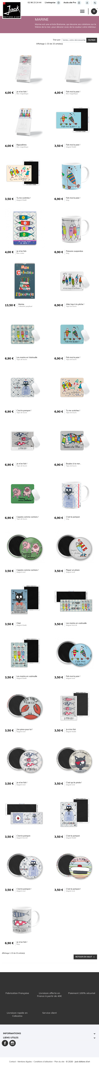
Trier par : (57, 40)
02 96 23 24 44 (34, 3)
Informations (12, 1033)
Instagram (12, 1043)
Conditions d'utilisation (43, 1062)
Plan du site (59, 1062)
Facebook (5, 1043)
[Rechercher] (95, 3)
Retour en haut (85, 957)
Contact (12, 1062)
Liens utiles (10, 1038)
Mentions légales (25, 1062)
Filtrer (91, 40)
